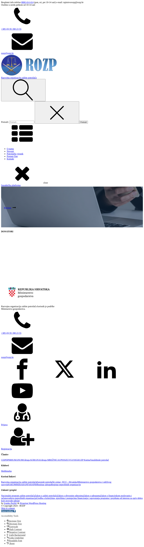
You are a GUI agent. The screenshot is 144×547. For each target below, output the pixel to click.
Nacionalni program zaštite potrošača (18, 495)
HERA (19, 484)
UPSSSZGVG (65, 460)
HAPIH (33, 484)
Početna (7, 208)
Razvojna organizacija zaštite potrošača (19, 482)
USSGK (75, 460)
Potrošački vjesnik (15, 154)
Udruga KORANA (31, 460)
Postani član (12, 156)
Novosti (10, 151)
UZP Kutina (84, 460)
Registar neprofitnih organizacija (66, 484)
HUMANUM (17, 460)
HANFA (26, 484)
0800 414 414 (27, 2)
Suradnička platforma (11, 185)
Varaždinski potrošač (99, 460)
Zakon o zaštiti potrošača (46, 495)
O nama (10, 149)
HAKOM (12, 484)
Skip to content (8, 508)
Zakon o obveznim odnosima (70, 495)
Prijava (4, 424)
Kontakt (10, 159)
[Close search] (57, 112)
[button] (8, 511)
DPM (8, 460)
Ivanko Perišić (10, 503)
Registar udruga (44, 484)
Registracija (6, 449)
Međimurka (6, 471)
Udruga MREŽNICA (49, 460)
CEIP (3, 460)
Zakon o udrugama (91, 495)
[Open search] (23, 90)
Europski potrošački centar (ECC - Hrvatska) (57, 482)
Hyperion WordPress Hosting (33, 503)
